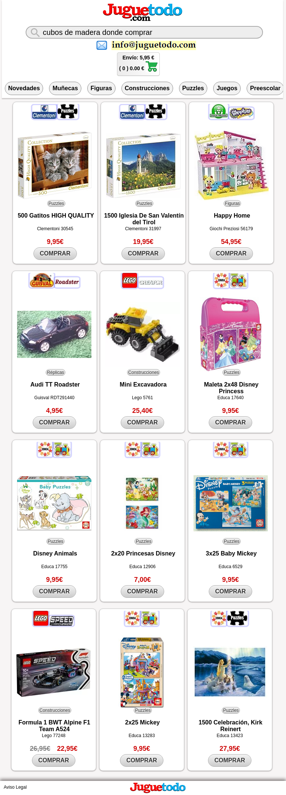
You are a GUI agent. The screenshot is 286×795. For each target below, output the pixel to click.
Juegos (227, 88)
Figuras (101, 88)
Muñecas (65, 88)
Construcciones (147, 88)
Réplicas (55, 372)
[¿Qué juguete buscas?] (144, 32)
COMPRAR (55, 253)
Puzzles (193, 88)
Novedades (24, 88)
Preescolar (265, 88)
